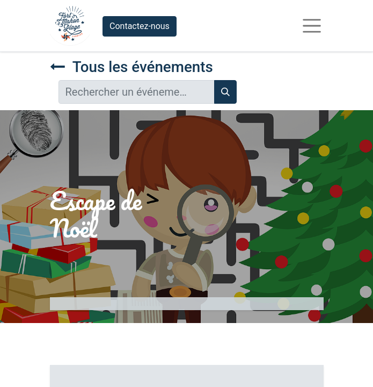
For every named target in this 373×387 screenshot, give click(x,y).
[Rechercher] (225, 92)
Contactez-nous (139, 26)
